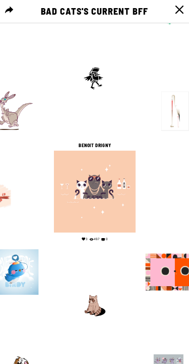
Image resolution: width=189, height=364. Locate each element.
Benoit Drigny (95, 145)
